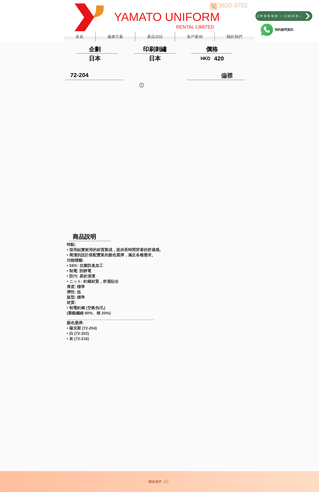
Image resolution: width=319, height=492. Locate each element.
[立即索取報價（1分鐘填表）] (283, 16)
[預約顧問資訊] (284, 30)
